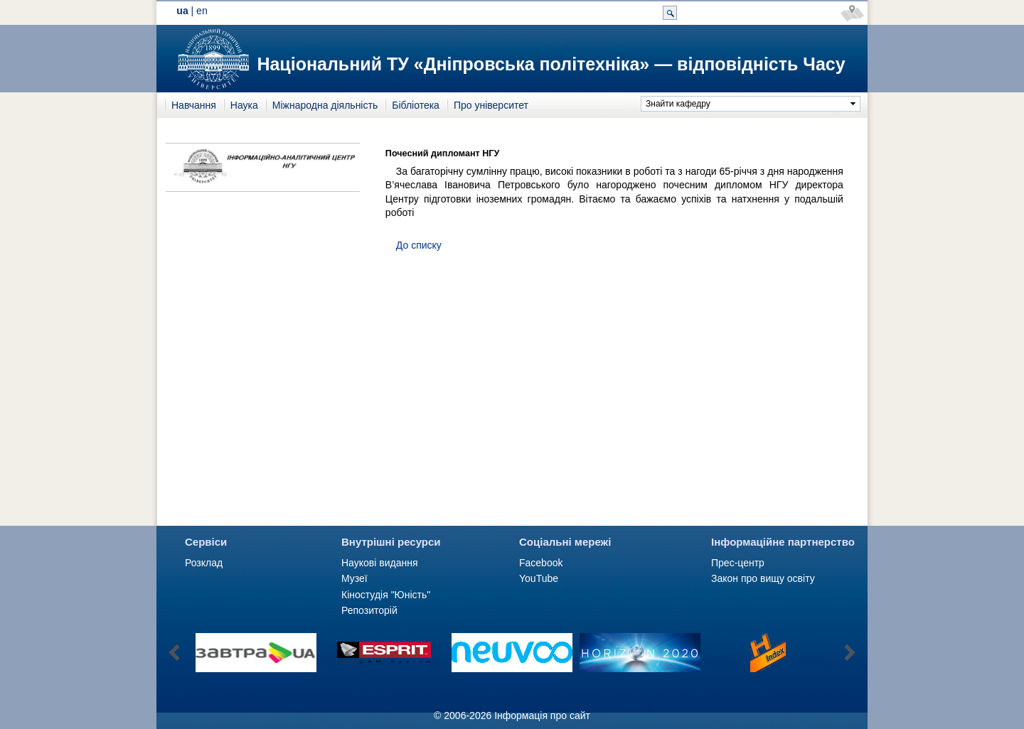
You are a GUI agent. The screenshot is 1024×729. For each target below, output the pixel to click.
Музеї (354, 578)
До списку (419, 245)
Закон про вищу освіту (763, 578)
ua (182, 10)
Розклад (204, 562)
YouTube (538, 578)
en (202, 10)
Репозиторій (369, 610)
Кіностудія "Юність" (385, 594)
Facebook (540, 562)
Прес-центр (737, 562)
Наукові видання (379, 562)
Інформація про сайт (542, 715)
